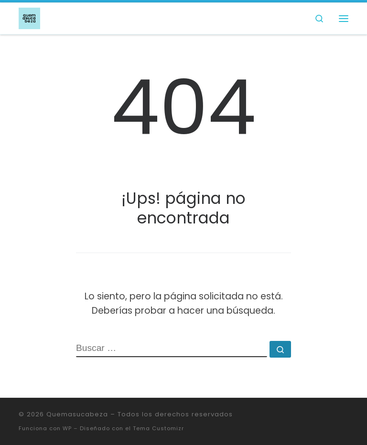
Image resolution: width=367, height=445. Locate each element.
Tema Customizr (158, 428)
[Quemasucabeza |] (29, 17)
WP (67, 428)
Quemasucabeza (77, 414)
